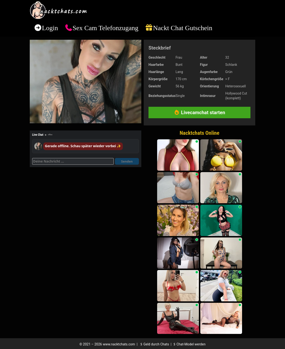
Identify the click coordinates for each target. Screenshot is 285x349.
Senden (127, 161)
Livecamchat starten (199, 112)
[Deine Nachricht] (73, 161)
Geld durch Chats (154, 344)
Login (50, 28)
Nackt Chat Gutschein (182, 28)
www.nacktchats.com (119, 344)
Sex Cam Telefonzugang (105, 28)
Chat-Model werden (188, 344)
